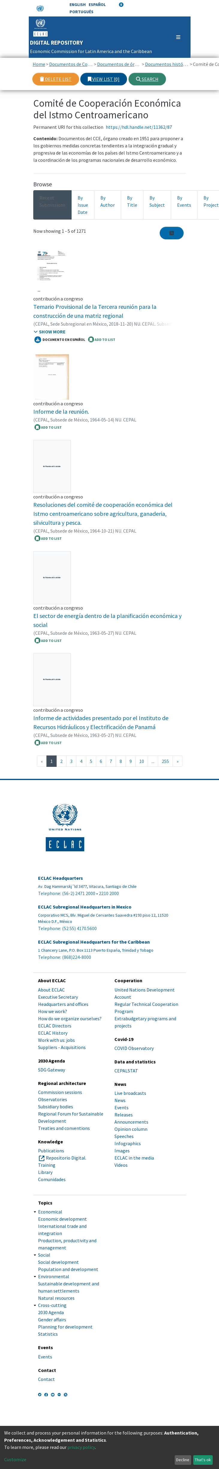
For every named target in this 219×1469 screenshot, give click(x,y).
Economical (50, 1212)
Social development (58, 1262)
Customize (15, 1459)
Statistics (48, 1334)
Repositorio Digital (65, 1158)
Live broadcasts (130, 1093)
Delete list (56, 79)
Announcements (131, 1122)
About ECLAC (51, 990)
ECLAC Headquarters (60, 878)
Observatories (52, 1099)
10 (141, 761)
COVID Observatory (134, 1048)
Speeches (124, 1136)
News (120, 1100)
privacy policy (81, 1447)
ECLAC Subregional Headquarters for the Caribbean (94, 942)
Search (147, 79)
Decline (182, 1459)
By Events (184, 201)
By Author (107, 201)
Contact (46, 1379)
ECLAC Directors (54, 1026)
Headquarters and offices (63, 1004)
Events (121, 1107)
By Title (132, 201)
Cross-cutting (52, 1305)
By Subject (157, 201)
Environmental (53, 1276)
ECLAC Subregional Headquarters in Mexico (85, 907)
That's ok (203, 1459)
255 (165, 761)
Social (44, 1255)
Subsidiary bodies (55, 1107)
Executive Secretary (58, 997)
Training (46, 1165)
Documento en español (59, 339)
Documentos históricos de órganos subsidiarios (167, 64)
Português (81, 11)
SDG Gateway (51, 1070)
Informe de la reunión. (61, 411)
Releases (123, 1115)
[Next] (177, 761)
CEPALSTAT (126, 1071)
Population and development (68, 1269)
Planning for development (65, 1327)
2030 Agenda (51, 1312)
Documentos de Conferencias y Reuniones (71, 64)
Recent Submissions (52, 201)
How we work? (52, 1011)
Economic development (62, 1219)
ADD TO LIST (101, 339)
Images (122, 1151)
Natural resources (56, 1298)
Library (45, 1172)
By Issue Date (83, 205)
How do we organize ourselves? (70, 1018)
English (78, 4)
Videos (121, 1165)
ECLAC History (52, 1033)
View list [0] (104, 79)
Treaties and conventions (64, 1128)
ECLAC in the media (134, 1158)
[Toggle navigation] (175, 37)
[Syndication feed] (172, 233)
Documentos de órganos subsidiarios (119, 64)
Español (97, 4)
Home (39, 64)
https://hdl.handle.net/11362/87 (139, 127)
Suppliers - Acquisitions (62, 1047)
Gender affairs (52, 1320)
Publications (51, 1151)
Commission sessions (60, 1092)
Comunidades (52, 1179)
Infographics (127, 1143)
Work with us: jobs (56, 1040)
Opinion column (130, 1129)
